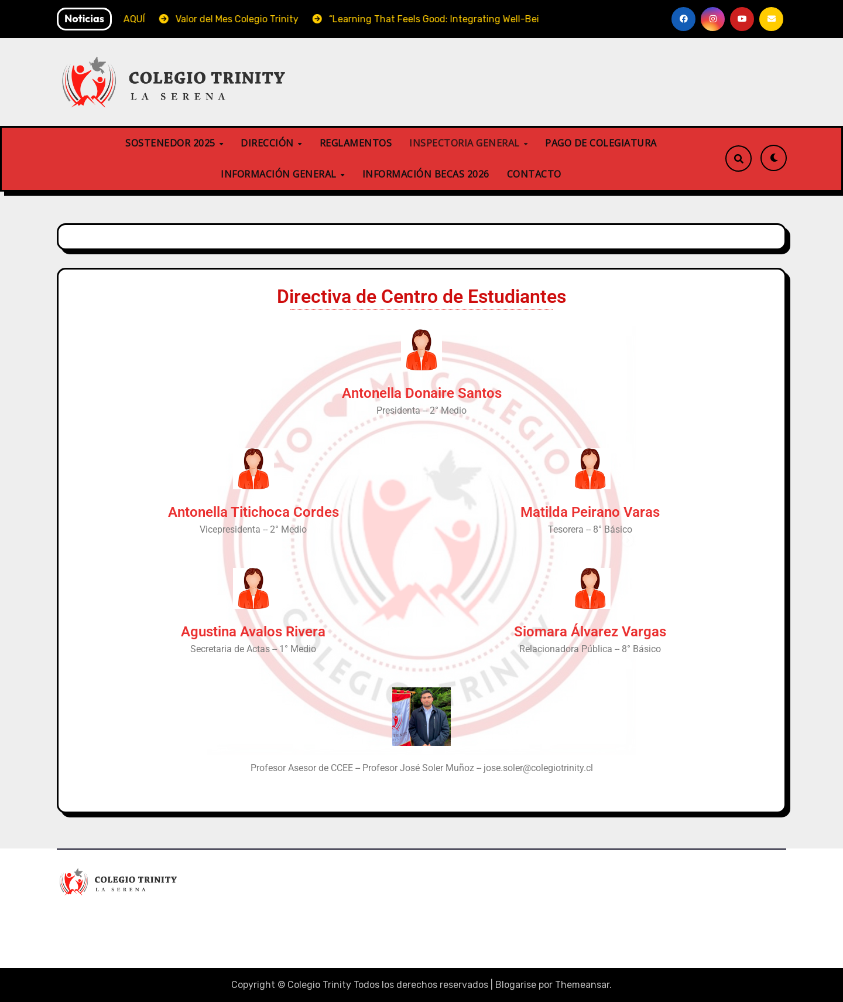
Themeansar (582, 984)
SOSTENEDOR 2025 (171, 143)
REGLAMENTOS (356, 143)
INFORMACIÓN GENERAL (280, 174)
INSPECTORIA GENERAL (465, 143)
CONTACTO (534, 174)
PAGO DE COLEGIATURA (601, 143)
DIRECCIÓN (268, 143)
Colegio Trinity (114, 916)
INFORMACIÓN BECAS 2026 (425, 174)
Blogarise (515, 984)
